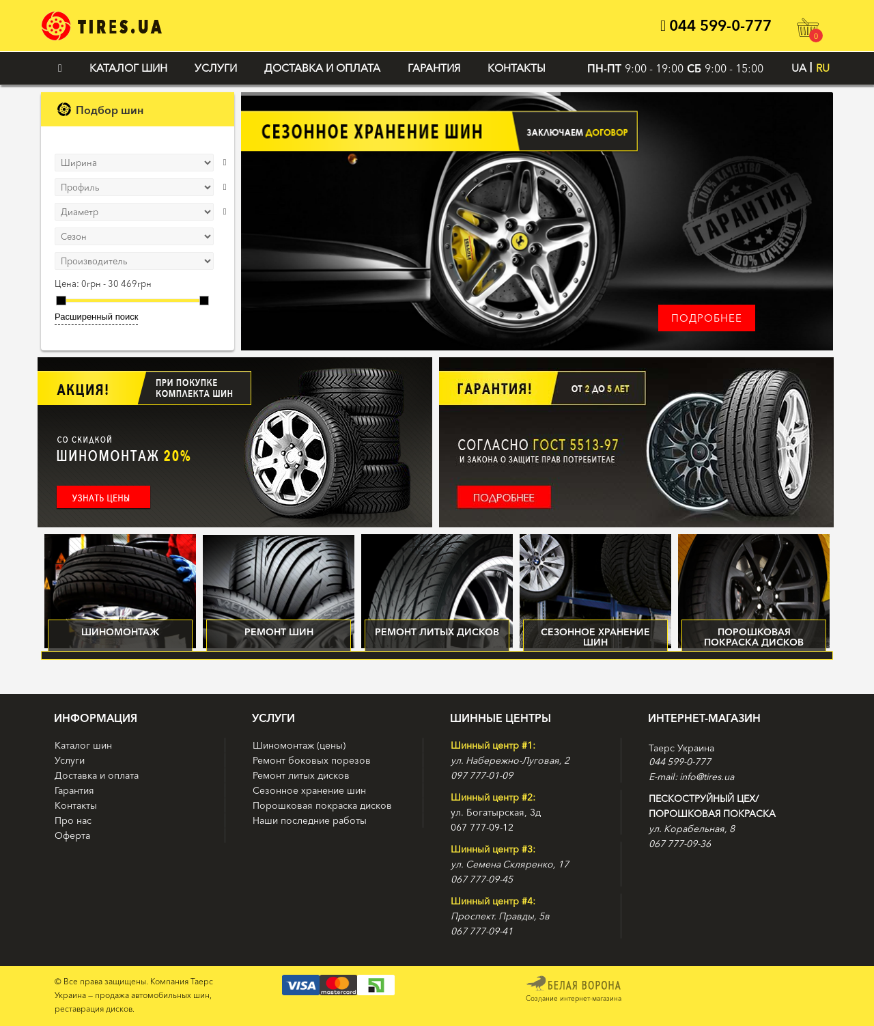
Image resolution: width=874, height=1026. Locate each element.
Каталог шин (128, 67)
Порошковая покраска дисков (322, 805)
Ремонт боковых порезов (312, 760)
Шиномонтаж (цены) (299, 745)
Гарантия (434, 67)
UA (798, 67)
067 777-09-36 (680, 843)
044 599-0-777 (716, 25)
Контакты (517, 67)
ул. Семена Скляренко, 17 (510, 864)
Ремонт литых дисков (301, 775)
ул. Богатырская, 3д (496, 812)
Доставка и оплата (322, 67)
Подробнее (706, 317)
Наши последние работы (310, 820)
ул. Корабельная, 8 (692, 828)
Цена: (67, 283)
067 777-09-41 (482, 931)
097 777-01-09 (482, 775)
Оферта (72, 835)
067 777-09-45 (482, 879)
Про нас (73, 820)
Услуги (216, 67)
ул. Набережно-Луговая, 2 (510, 760)
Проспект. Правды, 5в (500, 916)
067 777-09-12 (482, 827)
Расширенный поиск (96, 316)
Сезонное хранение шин (309, 790)
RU (823, 67)
